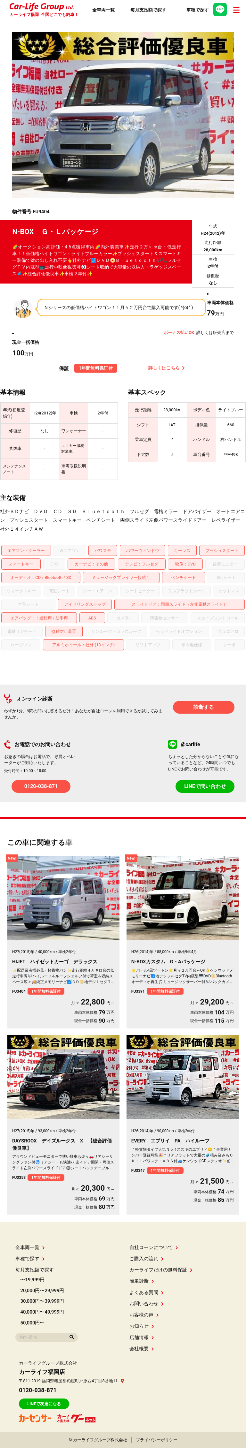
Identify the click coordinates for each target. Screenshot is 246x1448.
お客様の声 (144, 1315)
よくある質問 (146, 1292)
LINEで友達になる (44, 1403)
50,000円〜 (32, 1323)
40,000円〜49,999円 (42, 1312)
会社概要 (141, 1349)
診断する (203, 707)
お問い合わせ (146, 1304)
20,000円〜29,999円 (42, 1290)
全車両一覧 (30, 1247)
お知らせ (141, 1326)
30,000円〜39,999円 (42, 1301)
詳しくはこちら (166, 367)
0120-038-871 (41, 786)
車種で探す (30, 1259)
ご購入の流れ (146, 1259)
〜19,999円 (32, 1280)
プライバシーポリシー (156, 1439)
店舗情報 (141, 1337)
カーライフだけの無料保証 (161, 1270)
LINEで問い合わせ (205, 786)
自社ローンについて (153, 1247)
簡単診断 (141, 1281)
